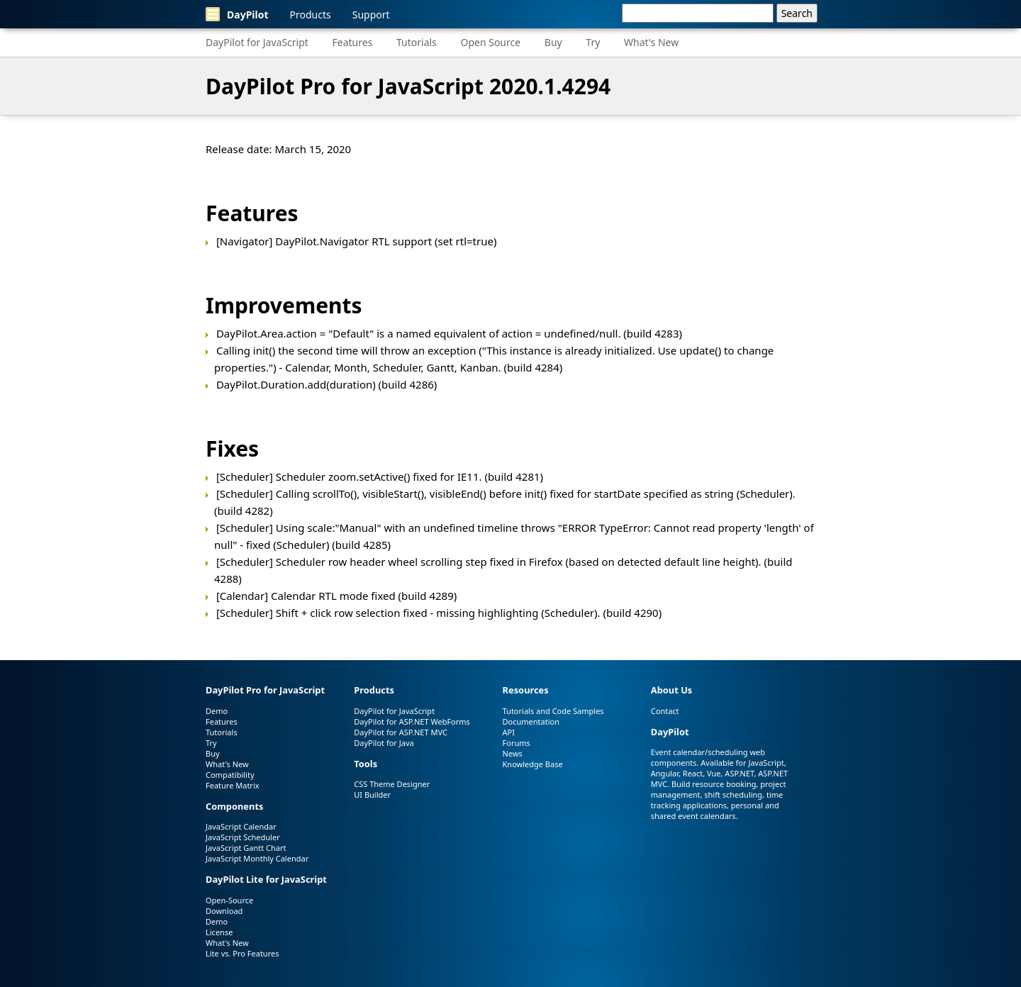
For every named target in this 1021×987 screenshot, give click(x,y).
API (509, 732)
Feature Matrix (233, 785)
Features (353, 42)
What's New (651, 42)
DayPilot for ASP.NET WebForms (412, 721)
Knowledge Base (533, 764)
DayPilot (237, 14)
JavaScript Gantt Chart (246, 847)
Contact (665, 711)
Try (593, 42)
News (513, 753)
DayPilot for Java (383, 742)
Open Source (490, 42)
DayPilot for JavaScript (257, 42)
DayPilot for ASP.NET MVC (400, 732)
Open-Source (229, 900)
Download (224, 910)
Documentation (531, 721)
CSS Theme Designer (392, 784)
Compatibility (230, 774)
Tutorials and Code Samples (553, 711)
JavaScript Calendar (241, 826)
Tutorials (416, 42)
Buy (553, 42)
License (219, 932)
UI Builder (372, 794)
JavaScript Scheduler (243, 837)
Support (371, 14)
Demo (217, 711)
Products (310, 14)
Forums (516, 742)
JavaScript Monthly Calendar (257, 858)
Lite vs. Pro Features (242, 953)
